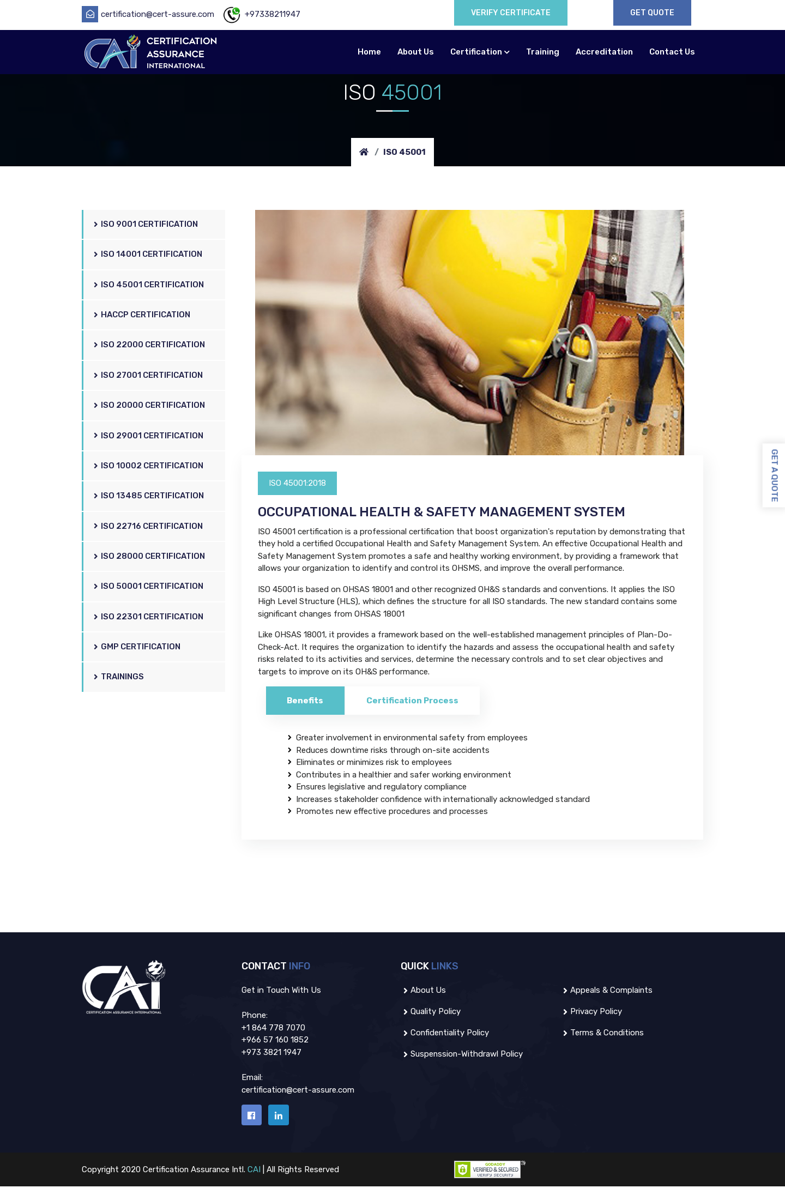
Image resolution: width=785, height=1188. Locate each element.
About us (423, 991)
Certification (476, 52)
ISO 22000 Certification (150, 345)
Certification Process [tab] (415, 700)
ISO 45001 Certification (149, 285)
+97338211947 (260, 14)
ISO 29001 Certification (149, 436)
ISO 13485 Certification (149, 496)
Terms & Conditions (602, 1033)
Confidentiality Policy (445, 1033)
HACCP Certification (142, 315)
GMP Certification (137, 647)
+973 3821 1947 (271, 1053)
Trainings (119, 677)
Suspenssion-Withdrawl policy (462, 1054)
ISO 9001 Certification (146, 225)
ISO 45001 (404, 152)
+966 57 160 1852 (275, 1040)
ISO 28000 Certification (150, 557)
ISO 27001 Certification (148, 376)
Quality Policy (431, 1012)
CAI (257, 1171)
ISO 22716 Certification (148, 526)
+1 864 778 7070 (273, 1028)
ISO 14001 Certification (148, 255)
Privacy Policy (591, 1012)
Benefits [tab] (306, 700)
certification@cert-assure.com (148, 14)
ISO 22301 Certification (149, 617)
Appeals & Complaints (606, 991)
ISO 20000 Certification (150, 406)
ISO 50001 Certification (149, 587)
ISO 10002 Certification (149, 466)
